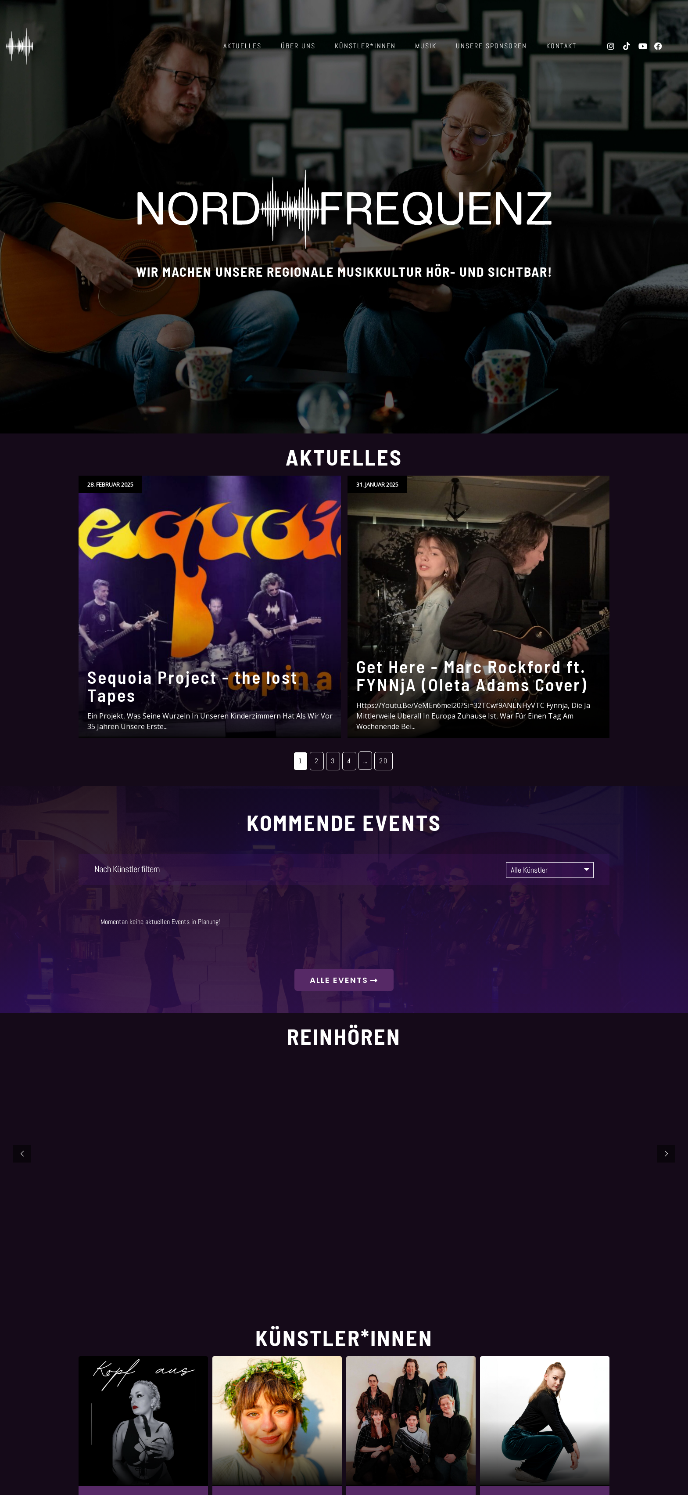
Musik (426, 46)
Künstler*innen (365, 46)
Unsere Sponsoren (491, 46)
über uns (298, 46)
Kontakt (561, 46)
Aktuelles (242, 46)
